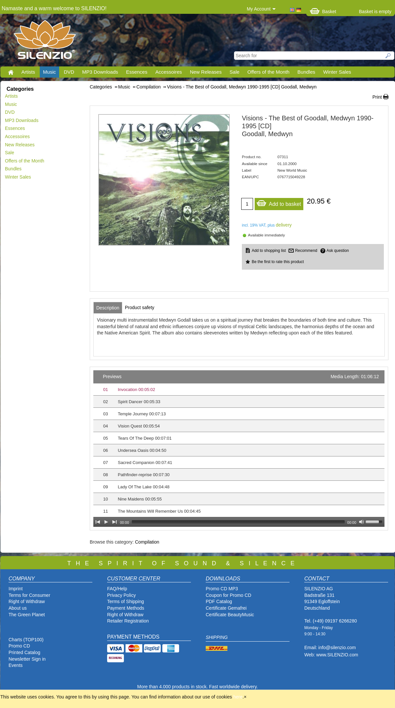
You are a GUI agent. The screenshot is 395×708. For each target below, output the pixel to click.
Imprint (16, 588)
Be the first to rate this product (278, 261)
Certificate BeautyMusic (230, 614)
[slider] (238, 522)
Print (377, 97)
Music (49, 72)
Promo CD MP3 (222, 588)
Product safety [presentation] (139, 307)
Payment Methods (125, 608)
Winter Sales (337, 72)
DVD (69, 72)
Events (16, 665)
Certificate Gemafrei (226, 608)
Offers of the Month (268, 72)
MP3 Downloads (100, 72)
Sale (235, 72)
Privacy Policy (121, 595)
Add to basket (278, 202)
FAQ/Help (117, 588)
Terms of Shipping (125, 601)
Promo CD (19, 645)
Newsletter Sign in (27, 659)
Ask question (338, 250)
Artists (28, 72)
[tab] (107, 308)
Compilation (147, 542)
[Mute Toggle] (361, 522)
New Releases (206, 72)
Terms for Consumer (29, 595)
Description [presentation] (107, 307)
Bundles (306, 72)
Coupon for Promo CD (228, 595)
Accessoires (168, 72)
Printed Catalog (24, 652)
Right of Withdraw (27, 601)
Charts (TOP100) (26, 639)
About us (18, 608)
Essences (136, 72)
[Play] (106, 522)
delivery (283, 225)
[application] (238, 448)
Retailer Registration (128, 620)
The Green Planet (27, 614)
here (238, 696)
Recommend (306, 250)
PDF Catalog (219, 601)
